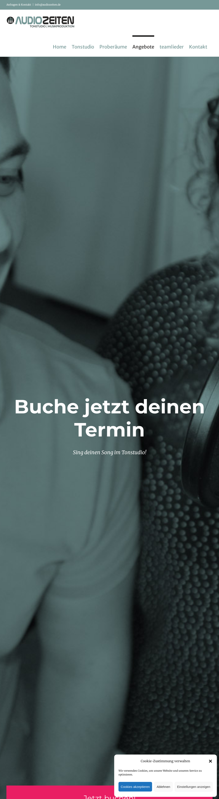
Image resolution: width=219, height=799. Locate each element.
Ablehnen (163, 787)
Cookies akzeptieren (135, 787)
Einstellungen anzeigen (193, 787)
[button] (210, 761)
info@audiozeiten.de (48, 4)
